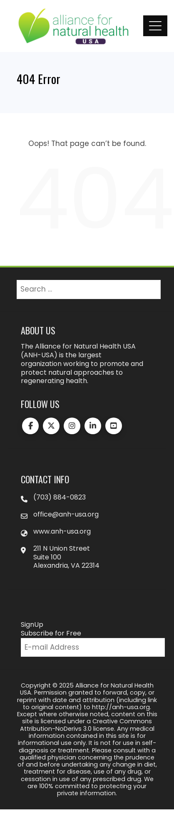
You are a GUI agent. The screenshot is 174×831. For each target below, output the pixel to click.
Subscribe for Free (51, 633)
